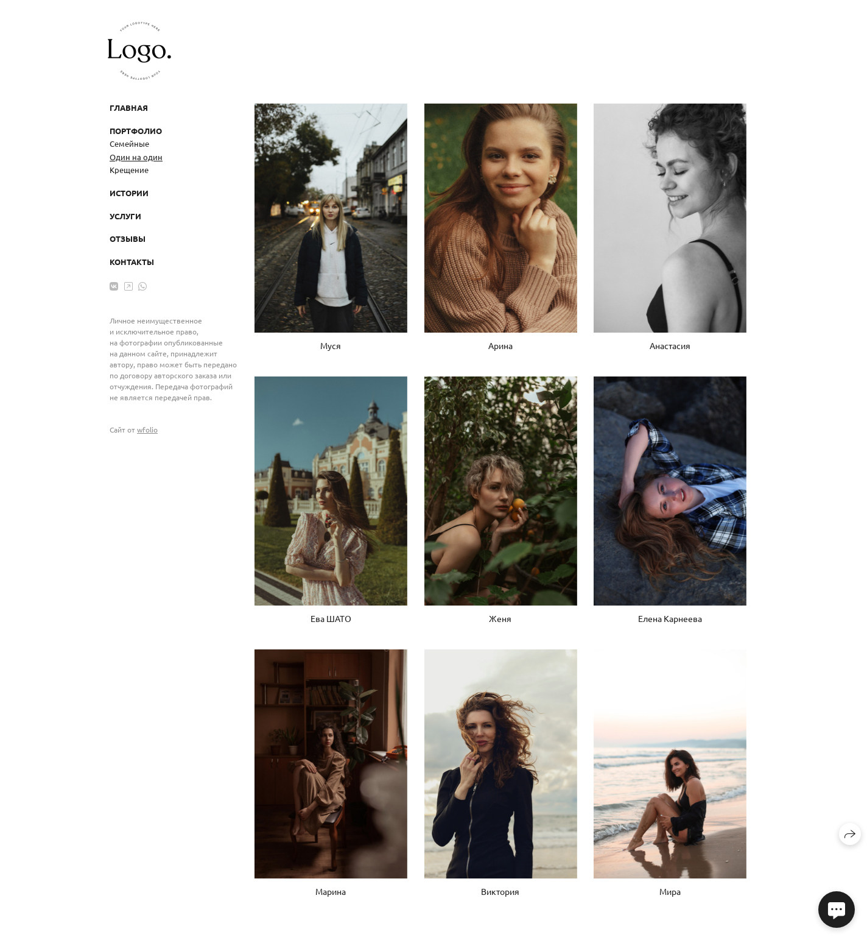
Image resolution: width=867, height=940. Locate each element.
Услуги (125, 216)
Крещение (129, 169)
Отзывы (128, 238)
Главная (129, 107)
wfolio (147, 429)
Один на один (136, 157)
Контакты (132, 261)
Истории (129, 193)
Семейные (129, 143)
